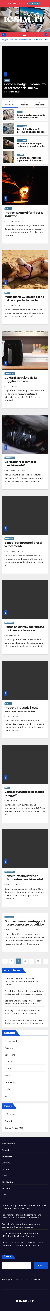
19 (38, 961)
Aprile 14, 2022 (13, 930)
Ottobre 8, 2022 (14, 386)
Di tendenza (39, 103)
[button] (43, 34)
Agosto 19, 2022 (13, 635)
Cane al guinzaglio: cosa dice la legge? (24, 793)
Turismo (9, 1089)
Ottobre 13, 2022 (14, 221)
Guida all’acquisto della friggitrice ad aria (20, 379)
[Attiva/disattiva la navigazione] (24, 34)
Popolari (24, 103)
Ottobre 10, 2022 (14, 305)
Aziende (8, 208)
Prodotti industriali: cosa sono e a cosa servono (21, 709)
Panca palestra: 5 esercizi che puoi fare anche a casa (24, 628)
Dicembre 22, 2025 (14, 92)
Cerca (7, 1256)
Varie (7, 1096)
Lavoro (20, 154)
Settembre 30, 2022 (15, 470)
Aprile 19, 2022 (13, 885)
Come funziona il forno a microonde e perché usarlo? (23, 877)
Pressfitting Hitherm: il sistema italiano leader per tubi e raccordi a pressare (30, 132)
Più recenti (9, 103)
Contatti (9, 1121)
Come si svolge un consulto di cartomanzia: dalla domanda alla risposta (25, 88)
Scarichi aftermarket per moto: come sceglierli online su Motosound (31, 146)
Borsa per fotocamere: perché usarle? (20, 463)
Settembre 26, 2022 (15, 551)
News (7, 80)
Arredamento (11, 1041)
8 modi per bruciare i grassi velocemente (23, 544)
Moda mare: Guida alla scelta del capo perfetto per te (24, 298)
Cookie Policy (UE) (14, 1128)
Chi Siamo (10, 1114)
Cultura (8, 1061)
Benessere (9, 538)
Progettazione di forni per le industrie (23, 214)
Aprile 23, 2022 (13, 800)
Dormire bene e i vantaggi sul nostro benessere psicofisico (24, 922)
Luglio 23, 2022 (13, 716)
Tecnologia (22, 126)
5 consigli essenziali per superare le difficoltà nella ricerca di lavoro (30, 161)
